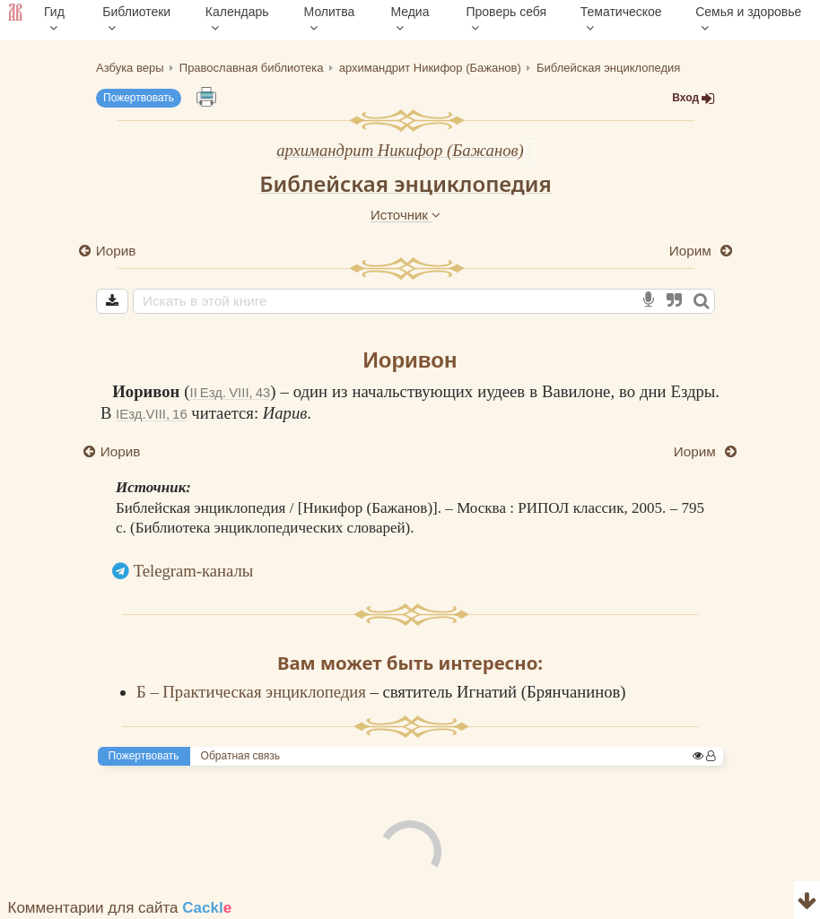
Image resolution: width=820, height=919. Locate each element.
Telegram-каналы (194, 570)
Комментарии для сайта (120, 907)
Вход (693, 98)
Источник (406, 214)
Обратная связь (240, 756)
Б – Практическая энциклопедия (253, 691)
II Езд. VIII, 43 (230, 392)
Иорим (692, 250)
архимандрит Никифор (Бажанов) (400, 150)
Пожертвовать (138, 97)
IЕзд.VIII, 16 (152, 413)
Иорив (115, 250)
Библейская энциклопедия (405, 183)
